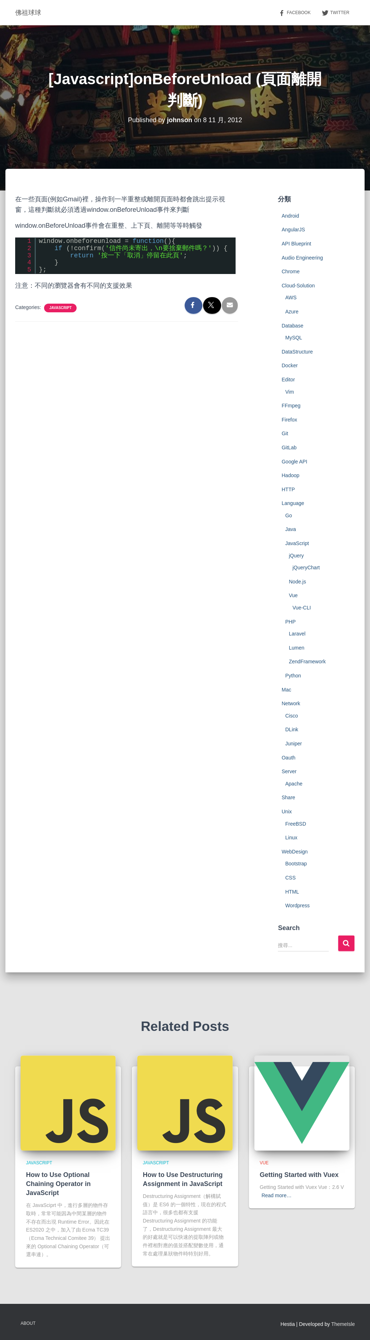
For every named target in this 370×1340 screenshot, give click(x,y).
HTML (292, 892)
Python (293, 675)
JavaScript (60, 308)
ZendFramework (307, 661)
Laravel (297, 634)
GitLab (288, 447)
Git (284, 433)
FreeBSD (295, 824)
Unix (286, 811)
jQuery (296, 555)
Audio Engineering (302, 258)
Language (292, 503)
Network (290, 703)
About (28, 1323)
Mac (286, 690)
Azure (291, 311)
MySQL (293, 338)
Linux (291, 837)
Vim (289, 392)
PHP (290, 622)
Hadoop (290, 475)
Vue (293, 595)
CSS (290, 878)
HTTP (288, 489)
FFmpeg (290, 405)
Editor (288, 379)
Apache (293, 784)
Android (290, 216)
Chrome (290, 271)
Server (288, 771)
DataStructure (297, 352)
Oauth (288, 758)
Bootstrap (296, 863)
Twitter (335, 13)
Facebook (294, 13)
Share (288, 797)
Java (290, 529)
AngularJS (293, 229)
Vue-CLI (301, 608)
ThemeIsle (343, 1324)
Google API (294, 461)
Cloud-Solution (298, 285)
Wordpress (297, 905)
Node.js (297, 582)
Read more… (277, 1195)
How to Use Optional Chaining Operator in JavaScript (58, 1183)
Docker (289, 365)
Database (292, 326)
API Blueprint (296, 244)
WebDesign (294, 852)
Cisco (291, 716)
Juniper (293, 743)
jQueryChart (305, 567)
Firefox (289, 420)
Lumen (296, 648)
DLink (291, 729)
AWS (290, 297)
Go (288, 515)
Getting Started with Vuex (299, 1174)
